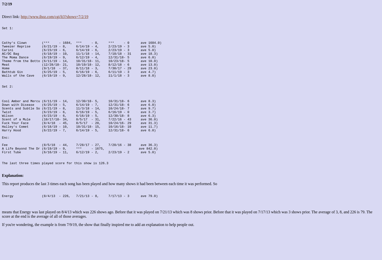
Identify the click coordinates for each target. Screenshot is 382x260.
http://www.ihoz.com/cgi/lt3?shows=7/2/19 (54, 17)
